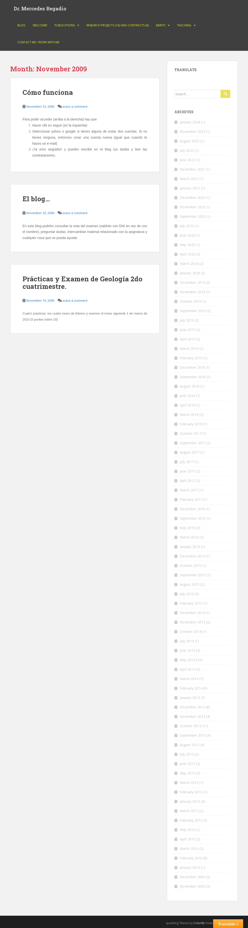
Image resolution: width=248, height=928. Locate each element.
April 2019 (187, 339)
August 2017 (189, 452)
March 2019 (189, 348)
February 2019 (191, 358)
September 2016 (193, 518)
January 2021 (190, 188)
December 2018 (192, 367)
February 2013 (191, 792)
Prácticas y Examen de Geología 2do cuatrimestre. (82, 282)
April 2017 (187, 480)
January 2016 (190, 546)
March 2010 (189, 848)
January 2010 (190, 867)
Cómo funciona (48, 92)
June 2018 (187, 395)
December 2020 (192, 197)
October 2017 (190, 433)
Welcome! (40, 25)
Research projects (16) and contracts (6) (117, 25)
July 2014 (187, 641)
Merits (160, 25)
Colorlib (199, 923)
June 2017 (187, 471)
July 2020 (187, 226)
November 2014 (192, 622)
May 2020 (187, 244)
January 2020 (190, 273)
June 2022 (187, 159)
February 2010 (191, 858)
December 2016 (192, 509)
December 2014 (192, 612)
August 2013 (189, 744)
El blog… (36, 198)
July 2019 (187, 320)
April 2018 (187, 405)
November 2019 (192, 292)
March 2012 (189, 810)
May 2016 (187, 527)
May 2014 (187, 660)
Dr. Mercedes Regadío (40, 8)
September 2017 (193, 443)
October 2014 (190, 631)
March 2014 (189, 678)
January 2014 (190, 697)
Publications (64, 25)
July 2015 (187, 593)
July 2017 (187, 461)
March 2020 (189, 263)
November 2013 (192, 716)
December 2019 (192, 282)
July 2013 (187, 754)
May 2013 (187, 773)
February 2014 (191, 688)
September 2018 (193, 376)
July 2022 (187, 150)
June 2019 (187, 329)
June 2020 (187, 235)
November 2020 (192, 207)
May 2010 (187, 829)
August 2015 (189, 584)
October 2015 (190, 565)
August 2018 (189, 386)
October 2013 (190, 726)
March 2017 (189, 490)
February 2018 (191, 424)
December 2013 (192, 707)
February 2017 (191, 499)
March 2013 (189, 782)
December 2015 (192, 556)
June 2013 (187, 763)
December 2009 (192, 877)
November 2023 (192, 131)
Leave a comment (74, 106)
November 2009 (192, 886)
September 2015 (193, 575)
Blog (21, 25)
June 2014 (187, 650)
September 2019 (193, 310)
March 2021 (189, 178)
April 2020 (187, 254)
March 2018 (189, 414)
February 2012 (191, 820)
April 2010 (187, 839)
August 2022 (189, 141)
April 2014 (187, 669)
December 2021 (192, 169)
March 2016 (189, 537)
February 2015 (191, 603)
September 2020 (193, 216)
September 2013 (193, 735)
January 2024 (190, 122)
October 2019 (190, 301)
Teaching (184, 25)
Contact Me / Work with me (38, 42)
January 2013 (190, 801)
